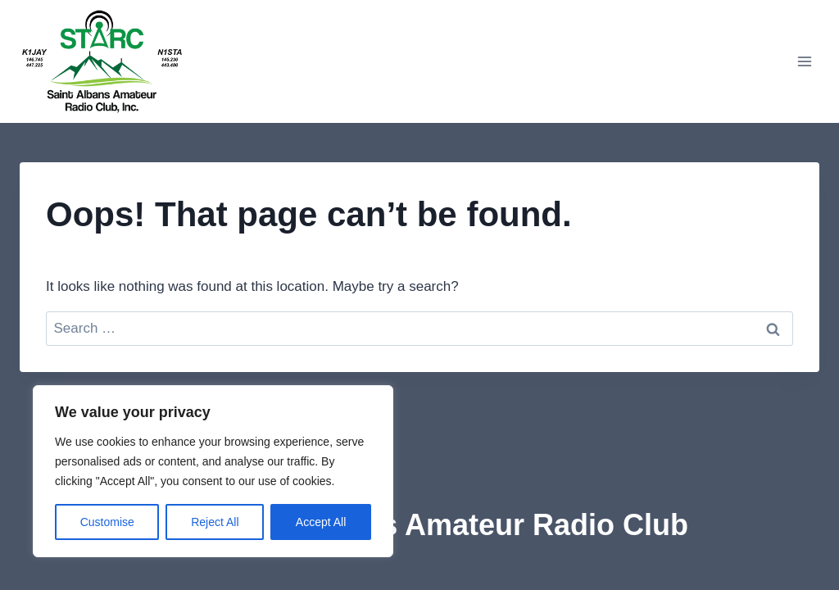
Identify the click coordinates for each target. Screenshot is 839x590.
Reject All (214, 522)
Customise (107, 522)
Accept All (321, 522)
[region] (213, 471)
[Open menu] (804, 61)
